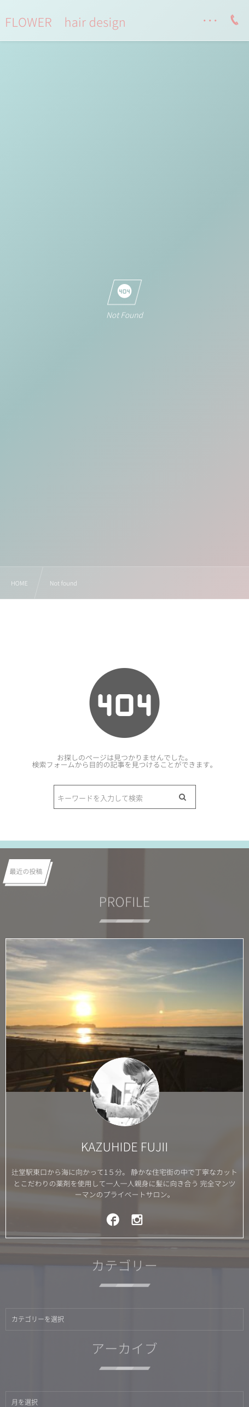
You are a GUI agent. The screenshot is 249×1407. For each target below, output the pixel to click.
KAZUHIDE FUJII (125, 1147)
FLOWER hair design (65, 22)
